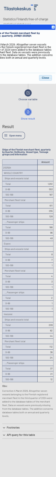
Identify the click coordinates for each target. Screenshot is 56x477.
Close (53, 27)
